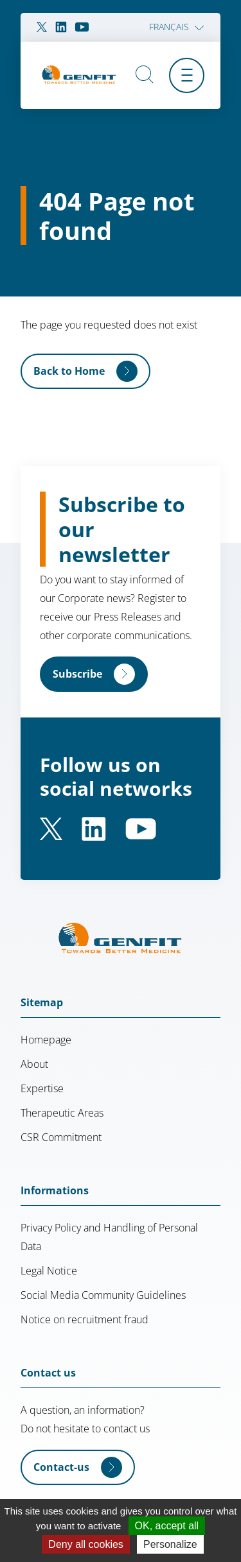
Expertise (42, 1088)
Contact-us (61, 1467)
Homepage (46, 1040)
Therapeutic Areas (62, 1113)
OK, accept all (167, 1525)
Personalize (170, 1544)
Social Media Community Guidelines (103, 1295)
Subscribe (77, 674)
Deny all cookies (85, 1544)
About (34, 1064)
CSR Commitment (61, 1137)
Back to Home (69, 371)
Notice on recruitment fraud (84, 1319)
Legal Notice (49, 1271)
